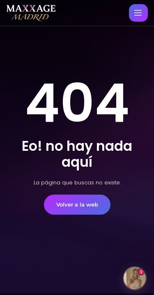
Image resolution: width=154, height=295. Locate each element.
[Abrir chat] (135, 278)
